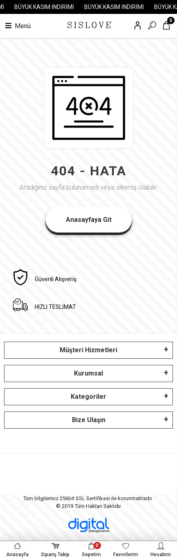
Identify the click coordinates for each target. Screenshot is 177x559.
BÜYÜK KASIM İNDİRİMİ (45, 7)
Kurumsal (88, 373)
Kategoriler (88, 396)
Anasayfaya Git (89, 220)
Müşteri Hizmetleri (88, 350)
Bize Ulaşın (88, 420)
